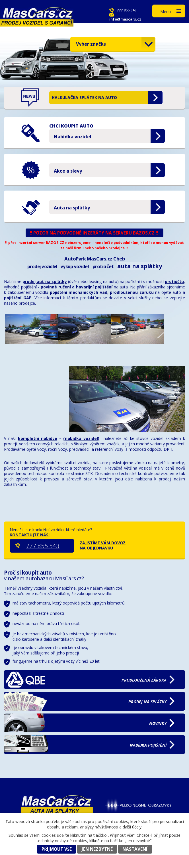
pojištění (148, 745)
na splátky (147, 701)
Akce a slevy (68, 171)
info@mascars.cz (125, 19)
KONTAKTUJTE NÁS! (30, 534)
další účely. (132, 827)
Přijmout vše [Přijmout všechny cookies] (57, 849)
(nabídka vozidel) (81, 438)
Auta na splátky (72, 208)
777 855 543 (126, 10)
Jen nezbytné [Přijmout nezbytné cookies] (97, 849)
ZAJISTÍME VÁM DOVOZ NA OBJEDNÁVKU (103, 545)
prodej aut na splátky (44, 281)
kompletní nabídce (37, 438)
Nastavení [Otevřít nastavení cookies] (134, 849)
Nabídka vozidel (72, 137)
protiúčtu (174, 281)
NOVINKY (158, 723)
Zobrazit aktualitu (155, 97)
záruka (144, 680)
